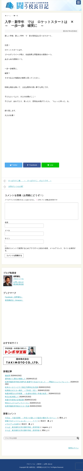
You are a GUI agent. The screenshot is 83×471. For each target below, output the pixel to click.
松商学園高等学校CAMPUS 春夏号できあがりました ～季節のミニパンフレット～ (37, 382)
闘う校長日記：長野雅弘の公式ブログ (39, 467)
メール (7, 230)
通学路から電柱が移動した (15, 379)
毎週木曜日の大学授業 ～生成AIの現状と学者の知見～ (26, 393)
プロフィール (18, 279)
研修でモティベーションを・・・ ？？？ (21, 421)
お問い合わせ (50, 464)
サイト (7, 238)
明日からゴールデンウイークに (17, 403)
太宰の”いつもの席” (13, 186)
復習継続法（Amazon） (14, 300)
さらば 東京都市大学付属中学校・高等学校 (22, 427)
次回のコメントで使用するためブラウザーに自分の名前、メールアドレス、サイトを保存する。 (40, 249)
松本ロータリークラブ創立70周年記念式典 (21, 387)
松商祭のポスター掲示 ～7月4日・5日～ (21, 390)
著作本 (39, 464)
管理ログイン (73, 448)
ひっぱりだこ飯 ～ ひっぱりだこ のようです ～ (27, 181)
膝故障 (7, 375)
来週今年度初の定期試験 (14, 400)
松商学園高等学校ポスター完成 (17, 406)
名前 (6, 222)
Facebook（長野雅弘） (14, 297)
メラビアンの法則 (12, 424)
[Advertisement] (23, 143)
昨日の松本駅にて (12, 397)
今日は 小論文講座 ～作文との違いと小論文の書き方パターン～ (31, 418)
